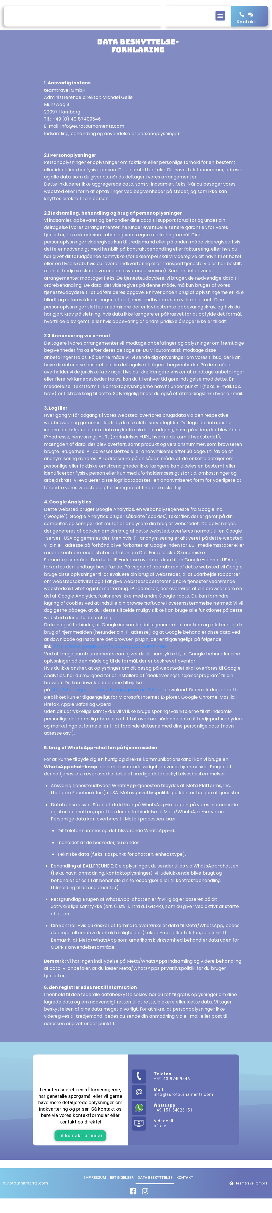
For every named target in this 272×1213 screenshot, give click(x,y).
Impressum (95, 1192)
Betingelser (122, 1192)
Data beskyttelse (155, 1192)
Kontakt (246, 27)
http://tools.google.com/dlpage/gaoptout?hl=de (110, 661)
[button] (220, 16)
